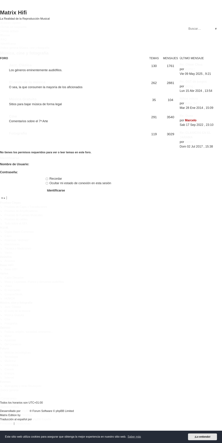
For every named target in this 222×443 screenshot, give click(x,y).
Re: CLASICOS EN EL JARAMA (195, 135)
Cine (13, 116)
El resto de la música (27, 82)
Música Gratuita (22, 99)
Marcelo (191, 120)
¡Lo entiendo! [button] (202, 436)
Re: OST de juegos (193, 81)
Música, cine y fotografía (24, 53)
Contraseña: (9, 172)
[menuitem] (13, 27)
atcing (189, 86)
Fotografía (18, 133)
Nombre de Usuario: (14, 164)
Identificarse (9, 158)
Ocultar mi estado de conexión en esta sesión (78, 183)
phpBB (25, 410)
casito (189, 142)
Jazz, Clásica (20, 65)
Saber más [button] (134, 436)
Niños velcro (189, 98)
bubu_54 (191, 103)
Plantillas (26, 415)
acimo (189, 69)
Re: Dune (186, 116)
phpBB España (42, 419)
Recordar (54, 178)
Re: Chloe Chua (191, 64)
